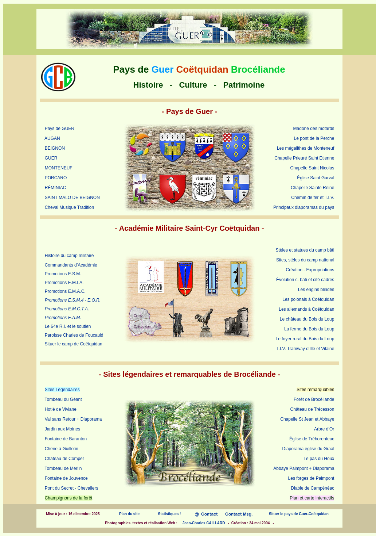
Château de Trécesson (312, 409)
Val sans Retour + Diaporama (73, 419)
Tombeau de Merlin (63, 468)
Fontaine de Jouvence (66, 478)
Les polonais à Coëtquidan (308, 299)
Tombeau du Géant (63, 399)
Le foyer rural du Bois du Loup (305, 338)
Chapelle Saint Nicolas (312, 168)
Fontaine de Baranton (66, 438)
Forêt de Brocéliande (314, 399)
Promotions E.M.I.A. (64, 282)
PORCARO (56, 177)
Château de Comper (64, 458)
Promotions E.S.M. (63, 273)
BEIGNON (55, 148)
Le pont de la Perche (314, 138)
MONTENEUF (59, 168)
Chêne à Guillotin (61, 448)
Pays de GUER (59, 128)
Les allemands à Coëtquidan (306, 309)
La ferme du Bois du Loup (309, 329)
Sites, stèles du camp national (305, 260)
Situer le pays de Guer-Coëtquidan (299, 514)
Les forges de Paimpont (311, 478)
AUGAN (52, 138)
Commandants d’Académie (71, 265)
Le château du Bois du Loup (307, 319)
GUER (51, 158)
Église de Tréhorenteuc (311, 438)
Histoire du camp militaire (69, 255)
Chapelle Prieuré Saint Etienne (304, 158)
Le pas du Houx (318, 458)
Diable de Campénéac (312, 488)
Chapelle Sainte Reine (312, 187)
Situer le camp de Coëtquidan (73, 344)
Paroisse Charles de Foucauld (74, 335)
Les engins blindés (316, 289)
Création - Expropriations (310, 269)
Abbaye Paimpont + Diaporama (303, 468)
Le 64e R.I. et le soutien (68, 326)
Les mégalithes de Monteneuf (305, 148)
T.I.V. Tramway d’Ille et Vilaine (305, 348)
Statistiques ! (169, 514)
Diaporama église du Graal (308, 448)
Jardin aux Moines (62, 429)
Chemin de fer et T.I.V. (312, 197)
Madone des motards (313, 128)
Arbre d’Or (324, 429)
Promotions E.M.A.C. (65, 291)
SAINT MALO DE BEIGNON (72, 197)
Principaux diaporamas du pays (303, 207)
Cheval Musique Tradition (69, 207)
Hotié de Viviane (61, 409)
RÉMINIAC (55, 187)
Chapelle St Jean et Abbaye (307, 419)
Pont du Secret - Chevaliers (71, 488)
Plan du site (129, 514)
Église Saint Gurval (315, 177)
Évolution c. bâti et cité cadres (305, 279)
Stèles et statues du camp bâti (305, 250)
